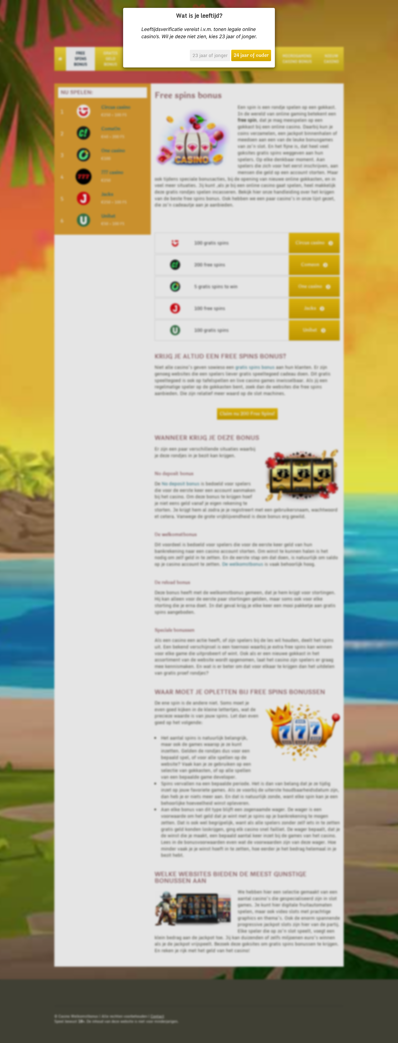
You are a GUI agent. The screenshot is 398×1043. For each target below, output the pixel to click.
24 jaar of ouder (251, 55)
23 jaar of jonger (210, 55)
